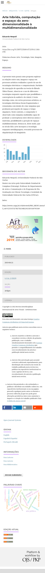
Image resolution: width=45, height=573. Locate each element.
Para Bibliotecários (10, 464)
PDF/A (8, 249)
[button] (7, 408)
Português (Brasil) (11, 442)
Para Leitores (8, 457)
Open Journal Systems (12, 420)
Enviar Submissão (13, 475)
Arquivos (13, 11)
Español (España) (10, 438)
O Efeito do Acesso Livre (16, 401)
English (6, 435)
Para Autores (8, 461)
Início (4, 11)
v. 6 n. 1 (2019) (24, 11)
